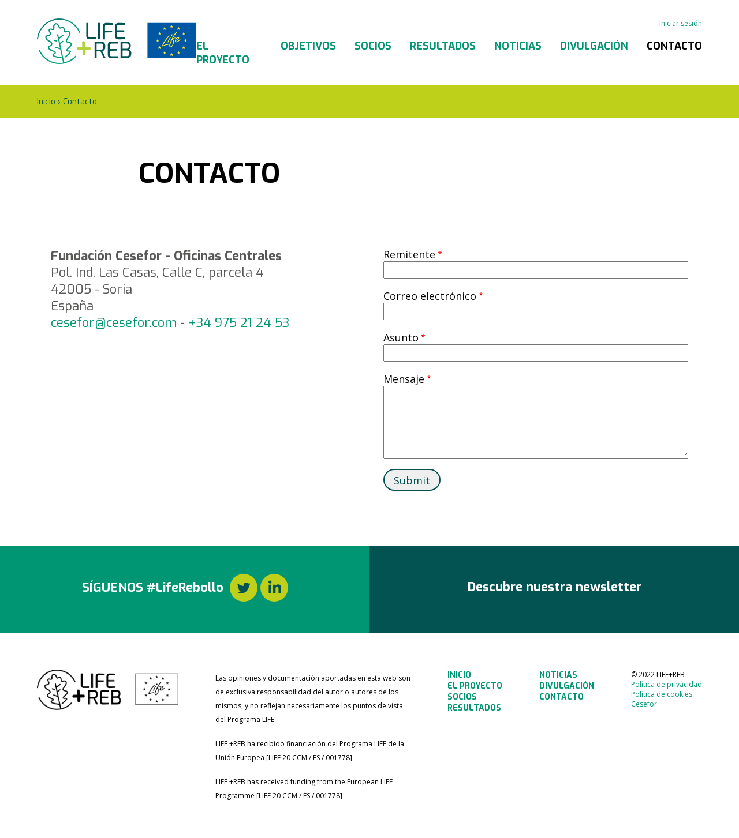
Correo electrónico (429, 296)
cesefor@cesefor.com (114, 322)
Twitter (243, 588)
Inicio (46, 101)
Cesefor (644, 704)
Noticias (518, 46)
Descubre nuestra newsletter (554, 586)
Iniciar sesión (680, 23)
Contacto (674, 46)
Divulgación (594, 46)
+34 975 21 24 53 (238, 322)
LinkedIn (274, 588)
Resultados (443, 46)
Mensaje (403, 379)
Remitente (409, 254)
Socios (372, 46)
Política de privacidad (666, 684)
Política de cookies (661, 694)
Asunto (401, 337)
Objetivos (308, 46)
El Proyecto (222, 53)
